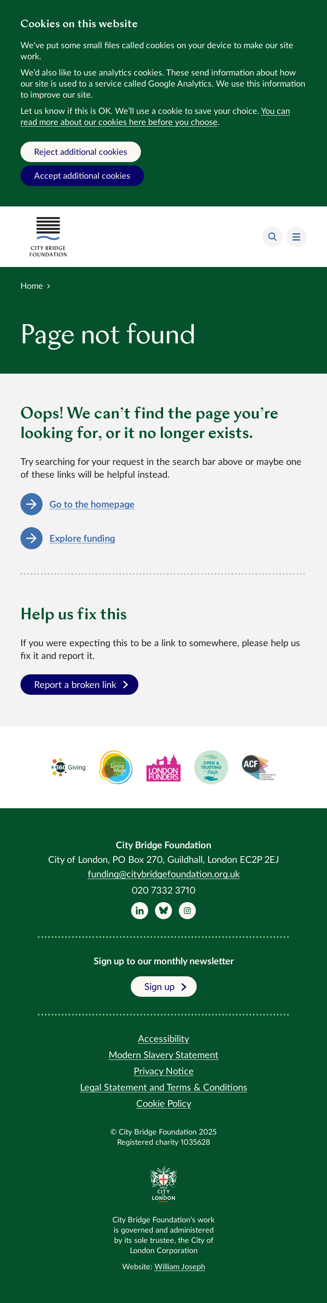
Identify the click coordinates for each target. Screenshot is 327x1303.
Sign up (165, 987)
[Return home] (48, 236)
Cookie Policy (163, 1104)
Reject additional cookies (80, 152)
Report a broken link (81, 685)
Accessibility (163, 1039)
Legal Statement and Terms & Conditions (163, 1087)
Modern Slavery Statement (163, 1055)
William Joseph (180, 1267)
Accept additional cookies (82, 176)
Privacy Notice (164, 1071)
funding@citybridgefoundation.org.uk (164, 874)
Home (31, 286)
